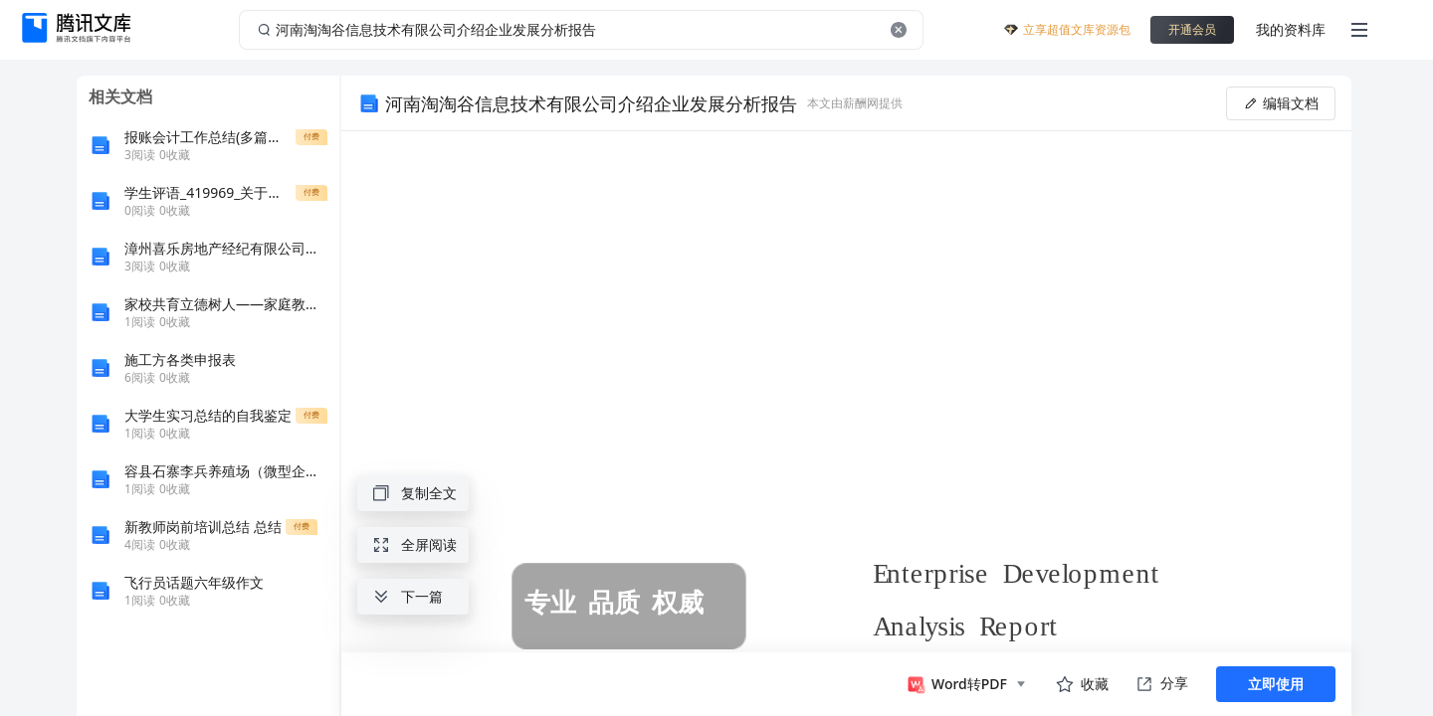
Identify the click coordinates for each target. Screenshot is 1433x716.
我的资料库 (1291, 29)
